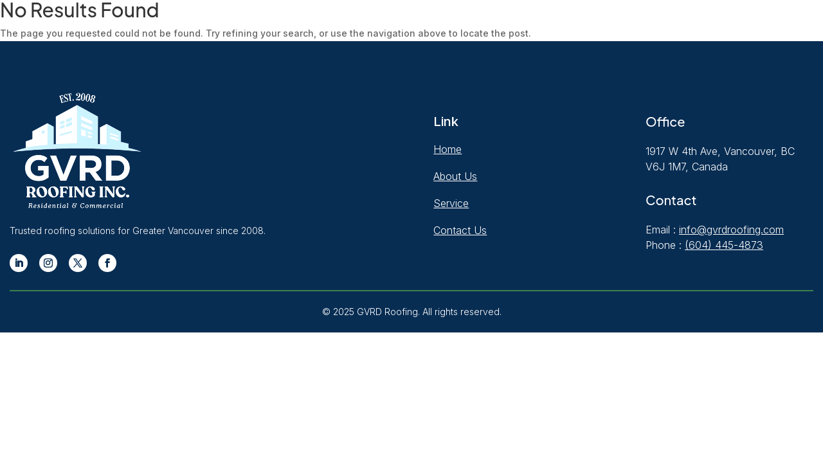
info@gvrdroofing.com (731, 229)
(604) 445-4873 (724, 245)
